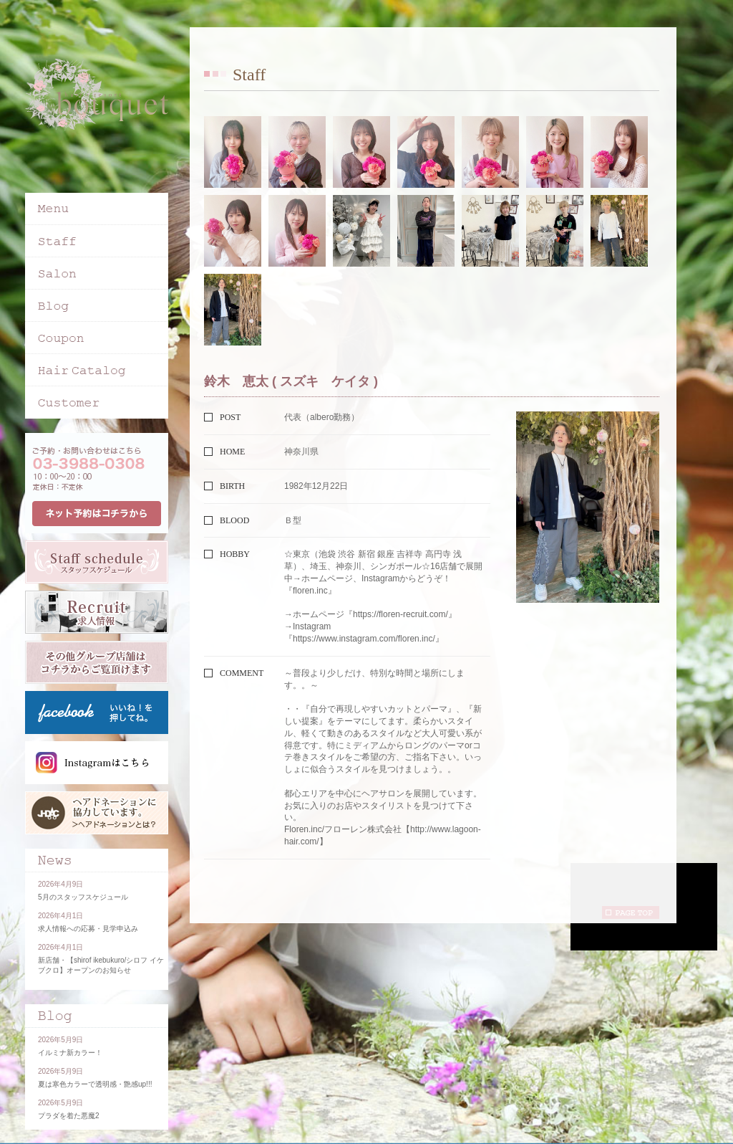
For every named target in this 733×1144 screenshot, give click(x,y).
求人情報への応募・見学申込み (88, 929)
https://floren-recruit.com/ (400, 614)
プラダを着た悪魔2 (68, 1116)
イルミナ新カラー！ (70, 1053)
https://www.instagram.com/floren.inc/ (364, 639)
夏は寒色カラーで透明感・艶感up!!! (95, 1084)
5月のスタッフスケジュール (83, 897)
